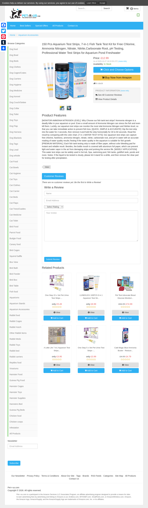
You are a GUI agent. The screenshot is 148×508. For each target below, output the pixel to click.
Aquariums (14, 297)
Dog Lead (14, 150)
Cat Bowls (14, 167)
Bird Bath (14, 268)
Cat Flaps (14, 203)
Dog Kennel (15, 96)
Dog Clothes (15, 67)
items (132, 8)
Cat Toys (13, 179)
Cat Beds (14, 197)
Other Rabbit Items (18, 333)
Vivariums (14, 368)
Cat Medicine (15, 215)
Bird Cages (15, 250)
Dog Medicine (16, 90)
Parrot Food (15, 232)
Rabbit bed (14, 351)
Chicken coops (16, 422)
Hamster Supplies (18, 398)
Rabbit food (15, 315)
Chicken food (15, 416)
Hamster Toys (16, 392)
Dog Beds (14, 61)
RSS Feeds (96, 476)
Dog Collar (14, 108)
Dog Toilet (14, 114)
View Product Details (106, 99)
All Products (57, 26)
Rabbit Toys (15, 345)
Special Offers (41, 26)
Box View (14, 262)
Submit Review (53, 259)
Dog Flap (14, 126)
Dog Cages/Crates (18, 73)
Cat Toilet (14, 221)
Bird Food (14, 226)
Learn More (91, 3)
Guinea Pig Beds (17, 410)
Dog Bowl (14, 55)
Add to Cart (57, 318)
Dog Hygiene (15, 85)
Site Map (119, 476)
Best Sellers (25, 26)
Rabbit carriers (16, 357)
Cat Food (14, 161)
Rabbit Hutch (15, 327)
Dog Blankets (16, 138)
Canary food (15, 244)
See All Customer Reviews (109, 95)
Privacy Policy (33, 476)
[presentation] (66, 249)
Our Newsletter (18, 476)
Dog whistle (15, 155)
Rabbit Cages (16, 321)
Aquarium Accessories (28, 35)
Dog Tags (14, 144)
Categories (108, 476)
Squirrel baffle (16, 256)
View (57, 312)
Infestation (14, 428)
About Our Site (67, 476)
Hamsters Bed (16, 404)
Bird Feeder (15, 274)
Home (12, 26)
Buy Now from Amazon (117, 77)
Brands (86, 476)
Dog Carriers (15, 79)
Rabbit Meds (15, 339)
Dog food (14, 49)
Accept (102, 3)
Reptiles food (15, 362)
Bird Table (14, 286)
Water (47, 167)
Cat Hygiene (15, 173)
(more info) (122, 61)
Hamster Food (16, 374)
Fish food (14, 291)
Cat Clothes (15, 185)
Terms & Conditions (50, 476)
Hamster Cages (17, 386)
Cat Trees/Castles (18, 209)
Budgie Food (15, 238)
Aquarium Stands (17, 303)
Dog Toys (14, 120)
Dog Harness (15, 132)
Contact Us (73, 26)
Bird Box (13, 280)
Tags (78, 476)
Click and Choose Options (116, 69)
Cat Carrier (14, 191)
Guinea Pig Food (17, 380)
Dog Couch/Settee (18, 102)
